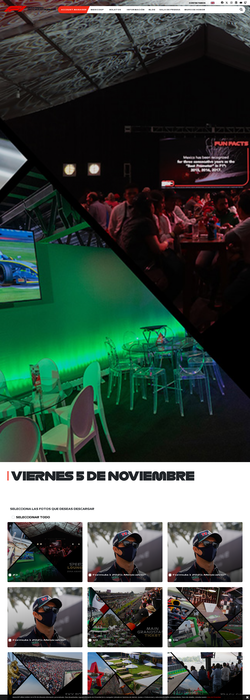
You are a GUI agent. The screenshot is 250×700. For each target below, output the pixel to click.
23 (15, 575)
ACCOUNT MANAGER (74, 10)
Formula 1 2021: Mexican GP (119, 575)
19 (95, 640)
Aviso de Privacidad (214, 697)
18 (175, 640)
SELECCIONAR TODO (33, 517)
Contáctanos (197, 3)
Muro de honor (194, 10)
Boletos (115, 10)
